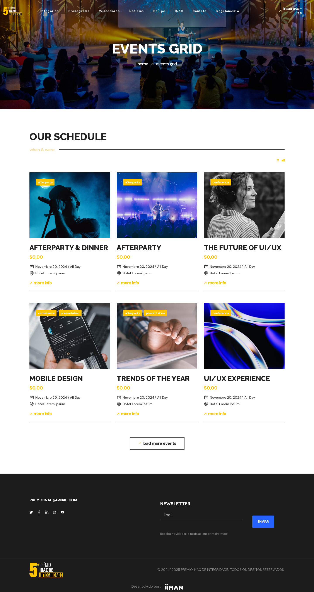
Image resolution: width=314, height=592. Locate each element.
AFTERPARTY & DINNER (68, 248)
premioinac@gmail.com (53, 500)
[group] (281, 161)
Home (143, 64)
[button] (290, 11)
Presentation (70, 313)
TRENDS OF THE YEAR (153, 378)
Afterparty (45, 182)
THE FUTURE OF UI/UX (242, 248)
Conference (220, 182)
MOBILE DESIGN (56, 378)
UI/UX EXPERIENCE (237, 378)
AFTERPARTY (139, 248)
